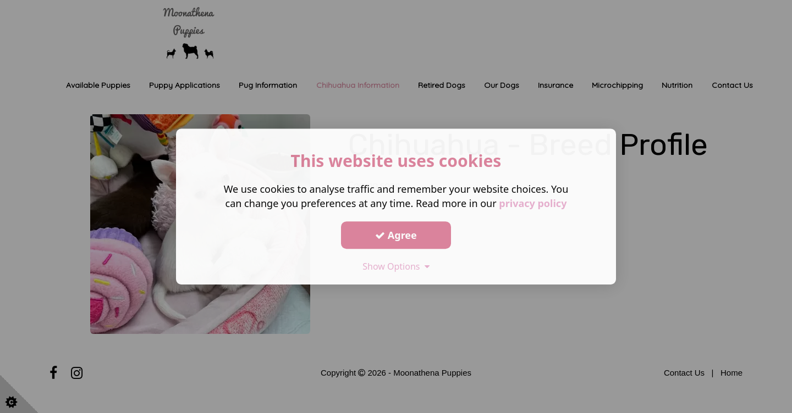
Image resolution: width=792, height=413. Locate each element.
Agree (396, 235)
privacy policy (532, 203)
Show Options (396, 266)
